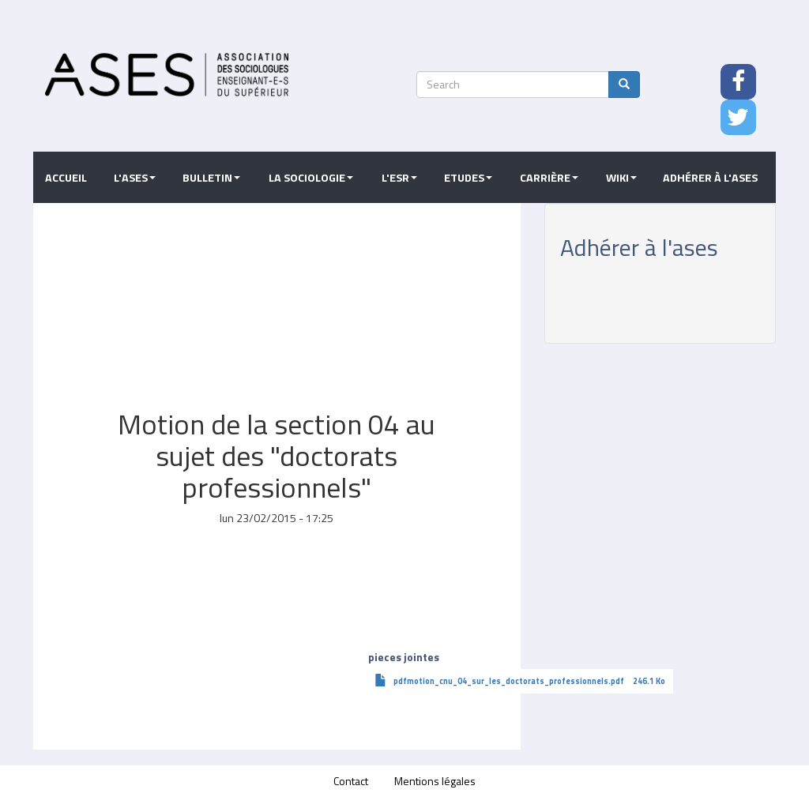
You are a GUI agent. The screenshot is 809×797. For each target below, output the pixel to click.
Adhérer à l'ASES (710, 177)
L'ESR (399, 177)
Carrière (549, 177)
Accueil (66, 177)
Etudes (468, 177)
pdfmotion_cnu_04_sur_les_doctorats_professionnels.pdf (508, 681)
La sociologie (311, 177)
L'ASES (135, 177)
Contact (350, 781)
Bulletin (211, 177)
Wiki (621, 177)
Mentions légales (435, 781)
